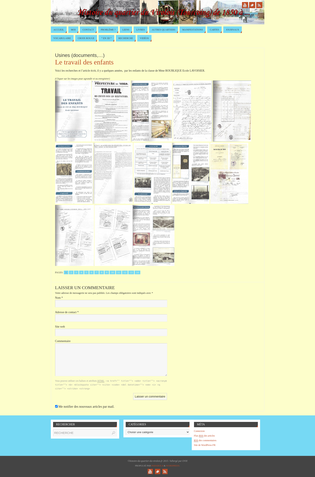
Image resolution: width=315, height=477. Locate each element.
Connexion (199, 431)
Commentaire (63, 341)
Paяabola (157, 465)
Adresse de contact (67, 312)
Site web (60, 326)
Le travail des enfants (84, 62)
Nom (59, 297)
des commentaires (205, 440)
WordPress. (173, 465)
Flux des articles (204, 435)
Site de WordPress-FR (205, 445)
